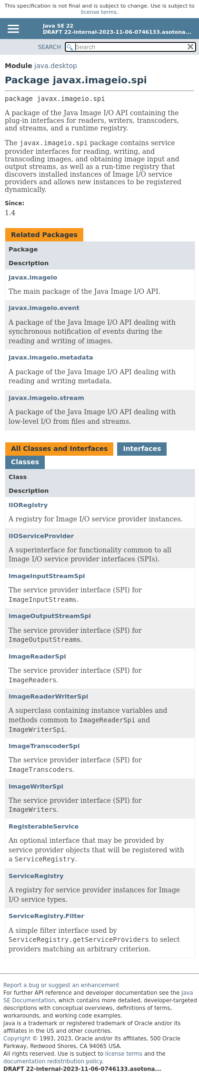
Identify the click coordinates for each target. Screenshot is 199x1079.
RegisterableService (44, 826)
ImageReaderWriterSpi (48, 696)
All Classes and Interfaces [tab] (59, 448)
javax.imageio (33, 277)
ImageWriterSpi (36, 786)
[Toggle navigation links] (13, 29)
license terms (99, 12)
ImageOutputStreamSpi (50, 615)
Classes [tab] (25, 462)
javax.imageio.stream (46, 397)
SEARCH (49, 47)
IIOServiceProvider (41, 536)
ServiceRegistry (36, 875)
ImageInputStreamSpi (47, 575)
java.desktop (55, 66)
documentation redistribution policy (52, 1061)
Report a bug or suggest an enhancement (61, 985)
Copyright (16, 1038)
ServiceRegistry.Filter (46, 915)
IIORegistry (28, 505)
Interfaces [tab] (142, 448)
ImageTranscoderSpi (44, 745)
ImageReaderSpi (37, 656)
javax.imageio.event (44, 307)
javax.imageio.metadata (51, 357)
